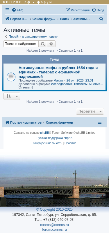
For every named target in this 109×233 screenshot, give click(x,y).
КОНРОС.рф (17, 2)
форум (45, 2)
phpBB (44, 132)
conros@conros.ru (54, 225)
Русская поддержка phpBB (54, 138)
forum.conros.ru (54, 229)
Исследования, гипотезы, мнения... (77, 84)
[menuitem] (17, 10)
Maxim (58, 80)
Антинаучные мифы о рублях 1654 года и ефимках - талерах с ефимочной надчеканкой (58, 72)
